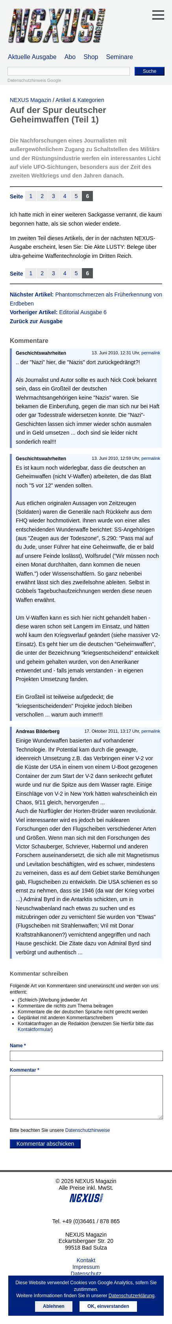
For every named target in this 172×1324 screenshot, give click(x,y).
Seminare (119, 57)
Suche (149, 71)
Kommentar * (24, 1070)
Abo (70, 57)
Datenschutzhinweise (87, 1130)
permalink (150, 352)
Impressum (86, 1267)
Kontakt (86, 1260)
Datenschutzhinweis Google (34, 80)
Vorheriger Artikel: (58, 312)
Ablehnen (54, 1306)
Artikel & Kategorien (79, 100)
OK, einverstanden (108, 1306)
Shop (90, 57)
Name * (18, 1045)
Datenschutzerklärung (132, 1295)
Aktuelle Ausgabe (32, 57)
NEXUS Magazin (30, 100)
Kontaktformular (34, 1029)
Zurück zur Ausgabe (36, 321)
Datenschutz (86, 1273)
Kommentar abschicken (45, 1144)
